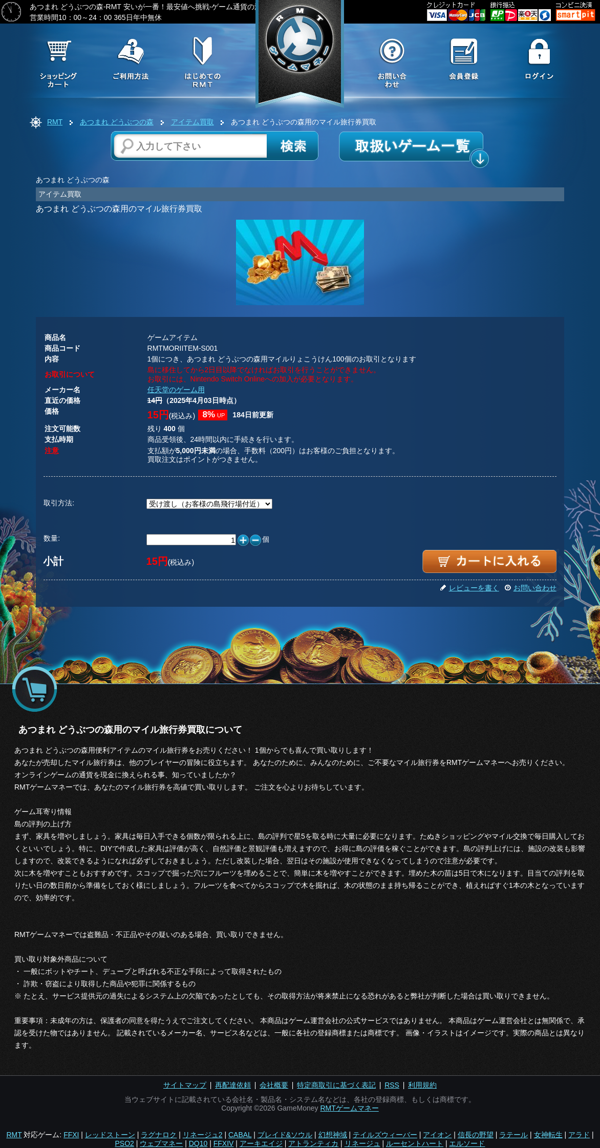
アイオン (437, 1135)
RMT (54, 122)
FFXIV (223, 1143)
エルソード (467, 1143)
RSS (391, 1085)
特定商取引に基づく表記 (336, 1085)
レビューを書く (469, 588)
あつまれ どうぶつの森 (117, 122)
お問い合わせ (530, 588)
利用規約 (422, 1085)
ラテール (513, 1135)
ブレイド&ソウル (285, 1135)
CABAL (239, 1135)
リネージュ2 (203, 1135)
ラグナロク (159, 1135)
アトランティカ (313, 1143)
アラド (579, 1135)
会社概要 (274, 1085)
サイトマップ (184, 1085)
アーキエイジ (261, 1143)
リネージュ (362, 1143)
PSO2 (124, 1143)
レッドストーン (110, 1135)
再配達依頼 (233, 1085)
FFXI (71, 1135)
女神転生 (548, 1135)
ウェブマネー (161, 1143)
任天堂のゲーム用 (176, 390)
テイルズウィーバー (385, 1135)
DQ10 (198, 1143)
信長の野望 (476, 1135)
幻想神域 (332, 1135)
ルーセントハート (414, 1143)
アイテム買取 (192, 122)
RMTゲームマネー (349, 1108)
